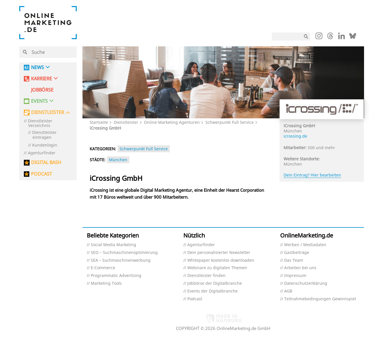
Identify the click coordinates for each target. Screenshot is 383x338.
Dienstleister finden (206, 275)
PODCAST (41, 174)
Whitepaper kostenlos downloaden (220, 260)
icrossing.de (295, 136)
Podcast (194, 299)
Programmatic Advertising (116, 275)
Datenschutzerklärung (305, 283)
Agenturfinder (41, 153)
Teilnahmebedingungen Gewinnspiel (320, 299)
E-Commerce (103, 267)
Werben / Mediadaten (305, 244)
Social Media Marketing (113, 244)
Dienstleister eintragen (44, 135)
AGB (288, 291)
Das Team (293, 260)
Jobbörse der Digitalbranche (214, 283)
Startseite (99, 122)
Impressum (295, 275)
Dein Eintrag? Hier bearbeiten (312, 175)
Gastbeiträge (296, 252)
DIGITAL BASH (46, 162)
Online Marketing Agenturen (172, 122)
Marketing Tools (106, 283)
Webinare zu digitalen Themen (217, 267)
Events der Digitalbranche (212, 291)
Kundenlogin (44, 145)
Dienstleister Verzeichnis (40, 123)
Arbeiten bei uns (300, 267)
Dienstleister (126, 122)
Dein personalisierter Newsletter (218, 252)
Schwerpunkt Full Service (229, 122)
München (118, 159)
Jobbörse (42, 90)
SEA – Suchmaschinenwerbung (121, 260)
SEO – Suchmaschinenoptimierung (124, 252)
